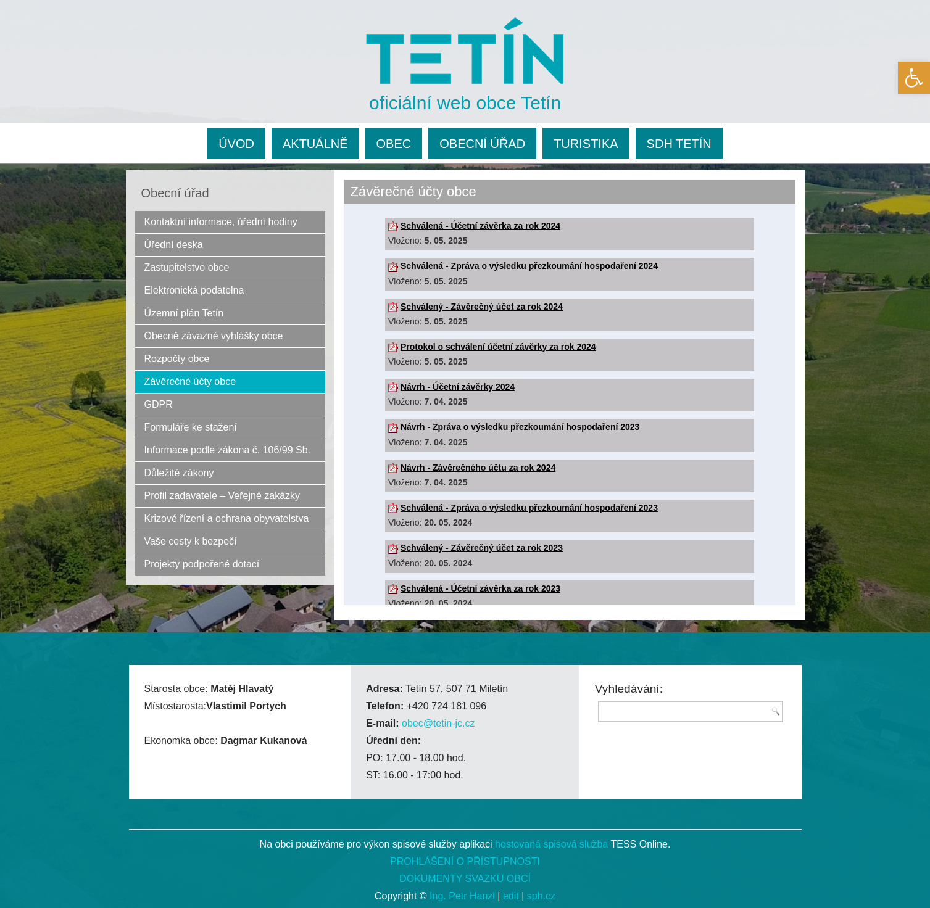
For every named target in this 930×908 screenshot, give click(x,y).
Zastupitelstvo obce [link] (187, 267)
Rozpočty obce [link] (177, 358)
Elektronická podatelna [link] (194, 290)
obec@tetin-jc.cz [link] (438, 723)
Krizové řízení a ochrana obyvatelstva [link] (226, 518)
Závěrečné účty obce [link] (190, 381)
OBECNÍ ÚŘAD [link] (482, 144)
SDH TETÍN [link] (679, 144)
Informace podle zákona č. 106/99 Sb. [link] (227, 450)
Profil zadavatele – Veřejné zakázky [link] (222, 495)
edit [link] (511, 896)
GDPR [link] (158, 404)
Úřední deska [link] (173, 244)
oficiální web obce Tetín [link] (465, 103)
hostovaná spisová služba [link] (551, 844)
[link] (914, 78)
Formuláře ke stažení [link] (190, 427)
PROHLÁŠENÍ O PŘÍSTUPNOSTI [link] (465, 861)
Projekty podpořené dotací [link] (202, 564)
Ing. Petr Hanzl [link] (462, 896)
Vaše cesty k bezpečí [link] (190, 541)
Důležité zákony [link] (179, 473)
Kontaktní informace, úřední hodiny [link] (220, 222)
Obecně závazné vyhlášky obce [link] (213, 336)
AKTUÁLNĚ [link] (315, 144)
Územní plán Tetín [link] (184, 313)
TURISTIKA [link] (586, 144)
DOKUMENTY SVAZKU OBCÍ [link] (465, 878)
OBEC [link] (394, 144)
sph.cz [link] (541, 896)
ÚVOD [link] (236, 144)
